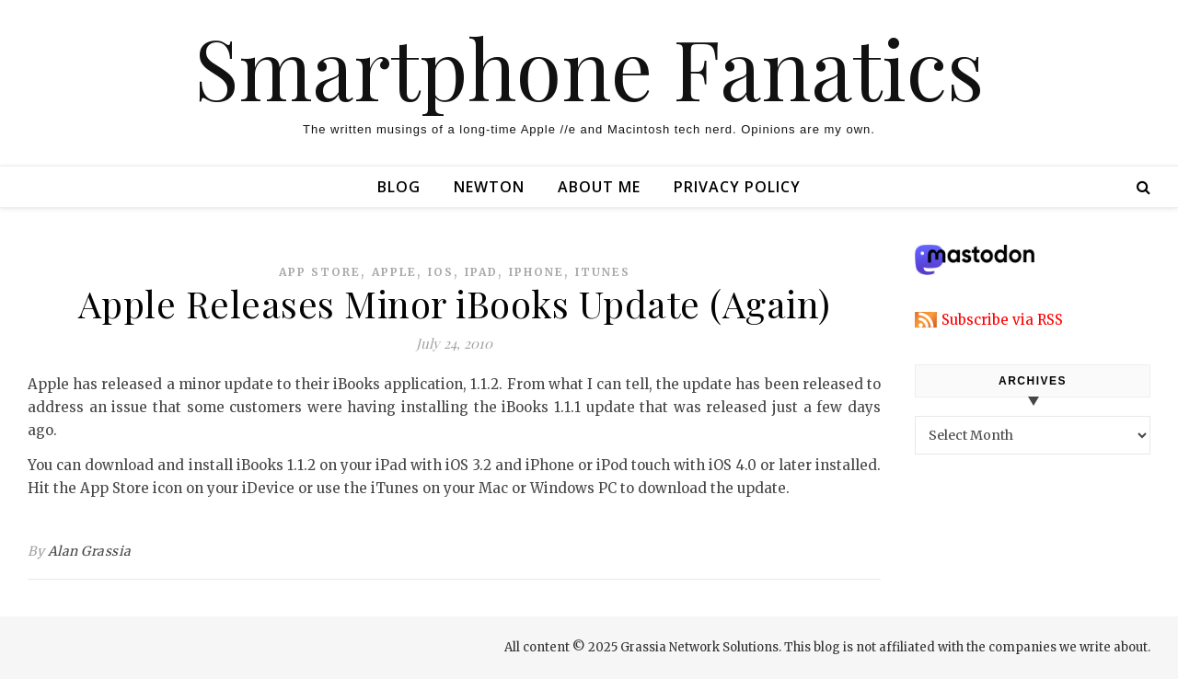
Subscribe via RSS (1002, 319)
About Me (599, 187)
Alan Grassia (90, 551)
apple (394, 272)
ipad (481, 272)
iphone (536, 272)
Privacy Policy (737, 187)
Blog (399, 187)
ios (441, 272)
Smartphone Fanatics (589, 67)
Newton (489, 187)
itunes (602, 272)
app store (320, 272)
